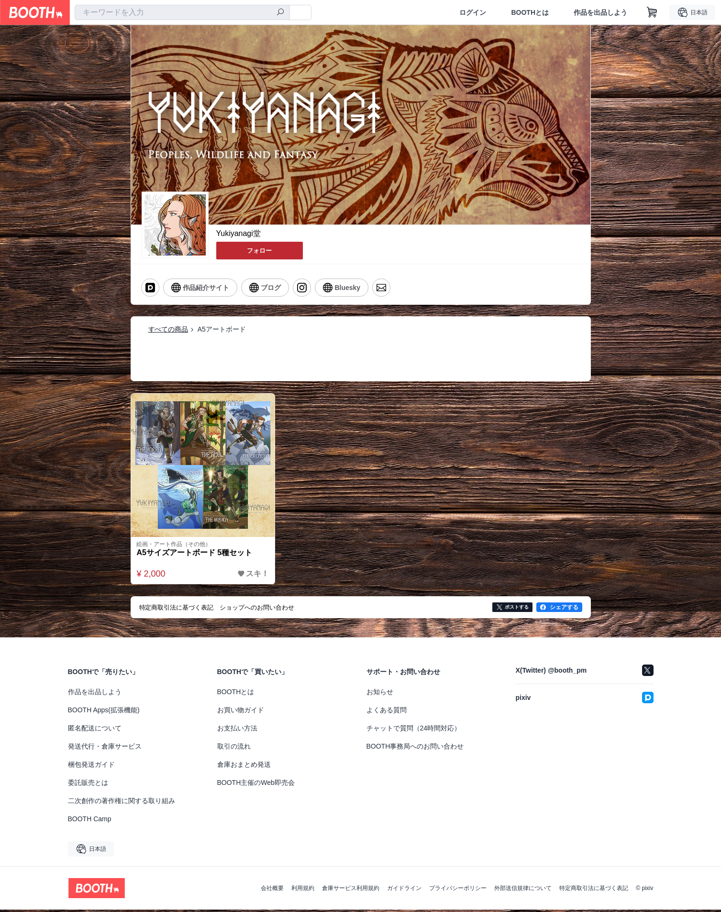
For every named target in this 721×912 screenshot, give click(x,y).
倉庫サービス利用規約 (350, 890)
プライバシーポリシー (458, 890)
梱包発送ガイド (91, 767)
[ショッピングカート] (652, 12)
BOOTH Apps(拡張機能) (104, 712)
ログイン (472, 12)
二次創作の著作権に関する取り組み (121, 803)
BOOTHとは (530, 12)
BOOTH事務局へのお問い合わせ (415, 748)
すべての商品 (168, 328)
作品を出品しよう (600, 12)
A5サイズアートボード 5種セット (197, 554)
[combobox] (182, 12)
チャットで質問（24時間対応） (413, 730)
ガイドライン (404, 890)
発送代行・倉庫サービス (105, 748)
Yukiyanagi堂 (238, 234)
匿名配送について (95, 730)
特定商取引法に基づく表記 (593, 890)
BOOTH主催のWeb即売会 (256, 785)
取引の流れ (234, 748)
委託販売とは (88, 785)
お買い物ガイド (240, 712)
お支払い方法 (237, 730)
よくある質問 (386, 712)
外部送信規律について (523, 890)
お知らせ (379, 694)
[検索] (280, 13)
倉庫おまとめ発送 (244, 767)
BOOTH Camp (89, 821)
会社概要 (272, 890)
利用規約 (302, 890)
